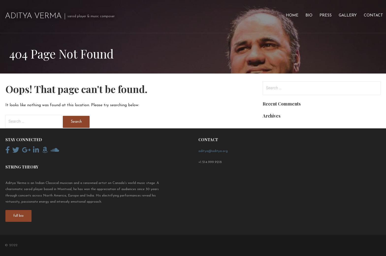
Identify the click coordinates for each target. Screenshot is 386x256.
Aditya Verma (33, 16)
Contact (373, 15)
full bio (18, 216)
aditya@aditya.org (213, 151)
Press (326, 15)
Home (292, 15)
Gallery (348, 15)
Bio (309, 15)
